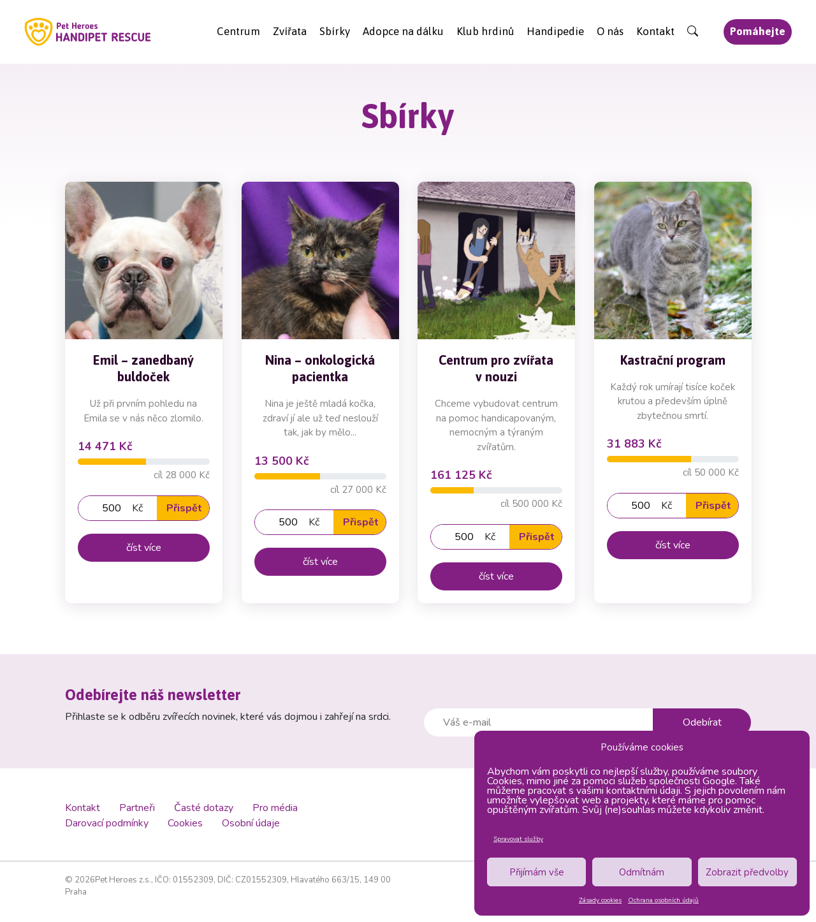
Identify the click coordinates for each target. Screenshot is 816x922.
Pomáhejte (757, 31)
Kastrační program (672, 359)
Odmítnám (641, 872)
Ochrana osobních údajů (663, 900)
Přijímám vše (536, 872)
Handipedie (555, 31)
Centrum (238, 31)
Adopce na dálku (403, 31)
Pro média (275, 808)
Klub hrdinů (485, 31)
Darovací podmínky (107, 823)
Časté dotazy (203, 808)
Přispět (184, 508)
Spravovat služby (518, 839)
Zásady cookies (600, 900)
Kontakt (655, 31)
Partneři (137, 808)
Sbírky (334, 31)
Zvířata (290, 31)
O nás (610, 31)
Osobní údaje (251, 823)
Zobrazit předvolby (747, 872)
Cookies (185, 823)
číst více (143, 548)
